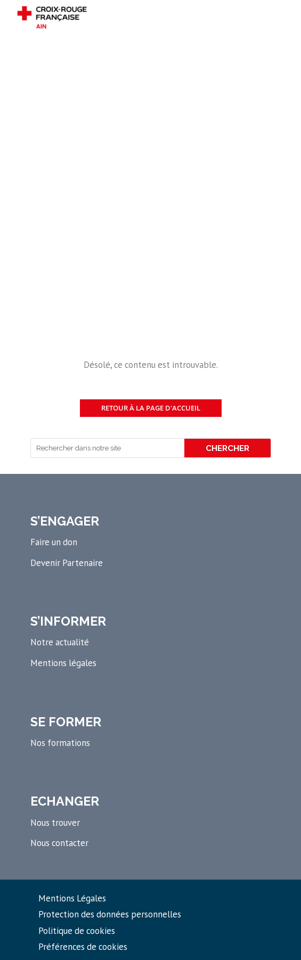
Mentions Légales (72, 898)
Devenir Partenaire (66, 563)
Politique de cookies (76, 931)
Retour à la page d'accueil (150, 408)
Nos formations (60, 743)
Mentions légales (63, 663)
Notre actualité (59, 642)
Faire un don (53, 542)
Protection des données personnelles (109, 914)
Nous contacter (59, 843)
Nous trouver (55, 822)
